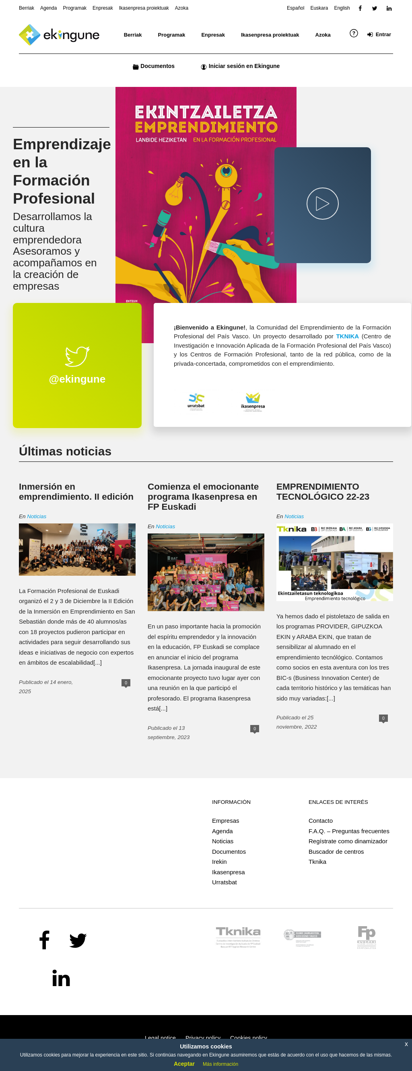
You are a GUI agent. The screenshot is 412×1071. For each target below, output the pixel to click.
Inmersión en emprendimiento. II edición (76, 492)
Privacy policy (202, 1038)
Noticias (36, 516)
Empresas (225, 820)
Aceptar (184, 1064)
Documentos (229, 851)
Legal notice (160, 1038)
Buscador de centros (336, 851)
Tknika (317, 861)
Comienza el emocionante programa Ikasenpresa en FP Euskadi (203, 497)
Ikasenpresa (228, 872)
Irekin (219, 861)
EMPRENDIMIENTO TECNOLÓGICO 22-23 (322, 492)
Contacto (321, 820)
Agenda (222, 831)
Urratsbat (224, 882)
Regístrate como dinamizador (348, 841)
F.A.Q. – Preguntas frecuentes (349, 831)
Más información (220, 1064)
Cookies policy (248, 1038)
